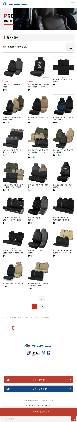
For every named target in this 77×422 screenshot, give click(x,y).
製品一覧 (16, 317)
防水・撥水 (45, 317)
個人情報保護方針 (31, 400)
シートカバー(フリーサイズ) (30, 317)
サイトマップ (47, 400)
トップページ (7, 317)
